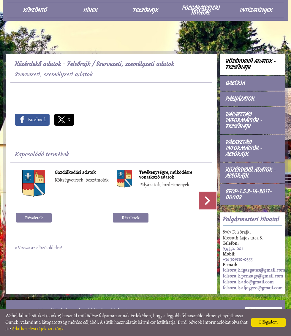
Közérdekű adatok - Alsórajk (251, 173)
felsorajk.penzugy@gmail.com (253, 276)
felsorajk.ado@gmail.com (248, 282)
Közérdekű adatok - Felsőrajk (52, 63)
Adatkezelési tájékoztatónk (38, 329)
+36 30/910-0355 (238, 259)
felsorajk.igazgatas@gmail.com (254, 270)
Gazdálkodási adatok (75, 173)
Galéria (235, 83)
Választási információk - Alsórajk (244, 148)
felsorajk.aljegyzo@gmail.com (253, 288)
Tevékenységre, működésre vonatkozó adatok (165, 175)
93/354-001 (233, 248)
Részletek (34, 218)
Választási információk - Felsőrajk (244, 120)
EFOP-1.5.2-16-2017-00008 (249, 194)
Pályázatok (240, 99)
